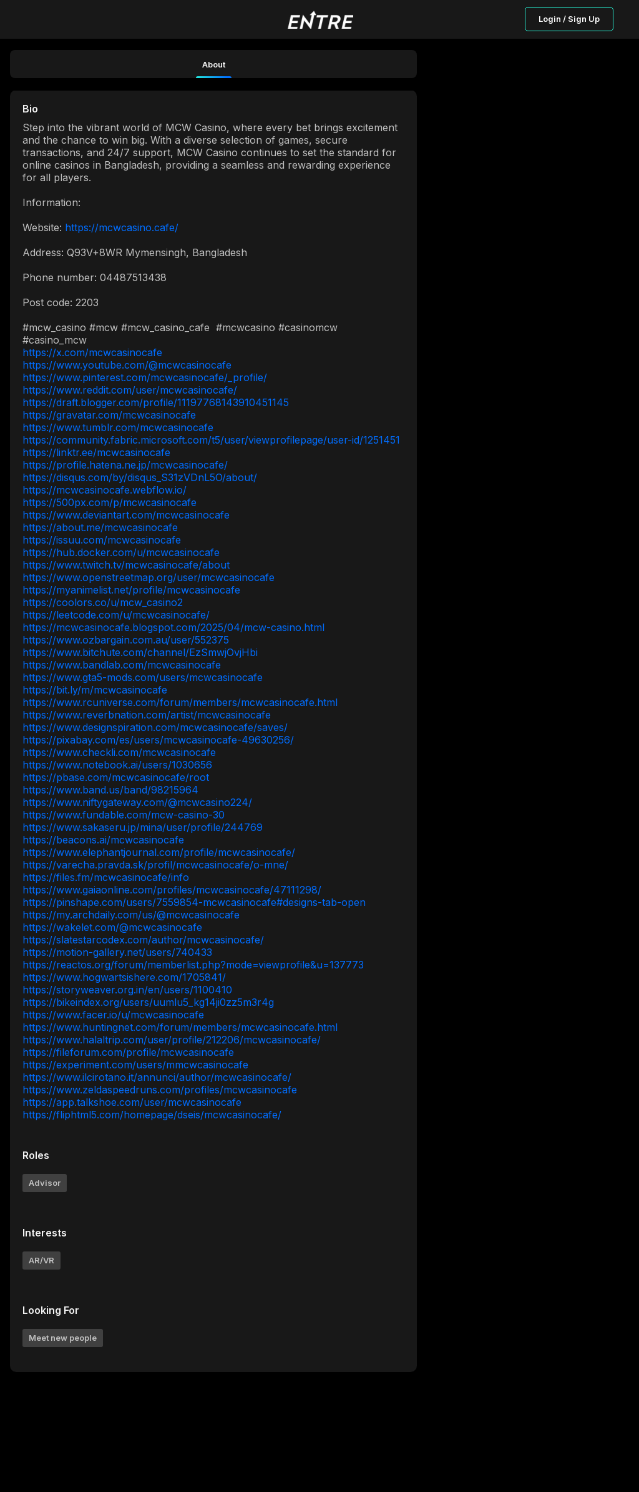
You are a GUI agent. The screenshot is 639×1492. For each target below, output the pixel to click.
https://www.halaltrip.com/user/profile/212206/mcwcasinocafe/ (171, 1039)
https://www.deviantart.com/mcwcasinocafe (126, 515)
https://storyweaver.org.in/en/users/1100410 (127, 989)
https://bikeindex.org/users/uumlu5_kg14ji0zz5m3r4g (148, 1002)
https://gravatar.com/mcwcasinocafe (109, 415)
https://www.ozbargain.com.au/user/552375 (125, 640)
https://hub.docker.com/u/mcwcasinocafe (121, 552)
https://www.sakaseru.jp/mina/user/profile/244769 (142, 827)
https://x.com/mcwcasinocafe (92, 352)
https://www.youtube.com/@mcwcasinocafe (127, 365)
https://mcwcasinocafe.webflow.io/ (104, 490)
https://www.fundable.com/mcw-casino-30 (123, 814)
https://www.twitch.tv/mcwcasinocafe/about (126, 565)
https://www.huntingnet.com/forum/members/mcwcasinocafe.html (180, 1027)
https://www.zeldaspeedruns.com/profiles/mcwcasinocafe (159, 1089)
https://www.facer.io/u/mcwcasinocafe (113, 1014)
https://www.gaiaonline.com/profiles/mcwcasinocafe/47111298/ (171, 889)
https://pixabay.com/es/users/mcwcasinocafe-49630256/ (158, 740)
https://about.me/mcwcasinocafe (100, 527)
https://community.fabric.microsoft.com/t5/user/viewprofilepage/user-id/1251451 (211, 440)
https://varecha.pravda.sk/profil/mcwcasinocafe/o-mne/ (155, 864)
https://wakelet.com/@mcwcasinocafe (112, 927)
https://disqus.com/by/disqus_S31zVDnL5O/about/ (139, 477)
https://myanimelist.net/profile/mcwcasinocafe (131, 590)
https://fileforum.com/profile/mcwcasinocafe (128, 1052)
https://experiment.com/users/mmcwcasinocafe (135, 1064)
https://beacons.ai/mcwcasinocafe (103, 839)
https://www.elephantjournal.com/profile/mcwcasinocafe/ (158, 852)
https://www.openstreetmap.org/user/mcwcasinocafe (148, 577)
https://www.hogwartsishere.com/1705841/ (124, 977)
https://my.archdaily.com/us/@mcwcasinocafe (131, 914)
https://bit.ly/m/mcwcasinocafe (94, 690)
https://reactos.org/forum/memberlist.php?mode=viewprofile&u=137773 (193, 964)
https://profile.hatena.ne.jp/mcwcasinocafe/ (125, 465)
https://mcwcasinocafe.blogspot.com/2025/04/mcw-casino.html (173, 627)
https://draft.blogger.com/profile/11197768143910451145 (155, 402)
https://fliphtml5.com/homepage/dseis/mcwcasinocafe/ (151, 1114)
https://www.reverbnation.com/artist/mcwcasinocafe (146, 715)
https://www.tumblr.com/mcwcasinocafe (117, 427)
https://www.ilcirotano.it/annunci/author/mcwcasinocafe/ (156, 1077)
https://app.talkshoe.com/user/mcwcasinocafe (131, 1102)
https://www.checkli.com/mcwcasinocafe (119, 752)
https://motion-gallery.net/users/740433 (117, 952)
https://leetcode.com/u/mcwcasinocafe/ (116, 615)
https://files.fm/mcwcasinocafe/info (105, 877)
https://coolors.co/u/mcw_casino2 (102, 602)
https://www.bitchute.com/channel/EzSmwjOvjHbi (140, 652)
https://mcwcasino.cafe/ (121, 227)
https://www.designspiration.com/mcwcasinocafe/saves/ (155, 727)
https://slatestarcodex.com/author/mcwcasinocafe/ (143, 939)
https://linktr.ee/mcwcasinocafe (96, 452)
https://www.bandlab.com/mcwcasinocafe (121, 665)
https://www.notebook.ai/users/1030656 (117, 764)
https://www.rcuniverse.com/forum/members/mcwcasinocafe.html (180, 702)
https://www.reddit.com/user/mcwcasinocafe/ (129, 390)
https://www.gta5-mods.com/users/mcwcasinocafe (142, 677)
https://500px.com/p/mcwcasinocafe (109, 502)
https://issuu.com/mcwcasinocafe (101, 540)
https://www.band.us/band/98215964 (110, 789)
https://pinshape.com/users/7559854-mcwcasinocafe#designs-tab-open (194, 902)
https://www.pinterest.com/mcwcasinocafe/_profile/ (144, 377)
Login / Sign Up (569, 19)
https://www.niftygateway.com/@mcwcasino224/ (137, 802)
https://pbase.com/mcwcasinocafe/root (115, 777)
